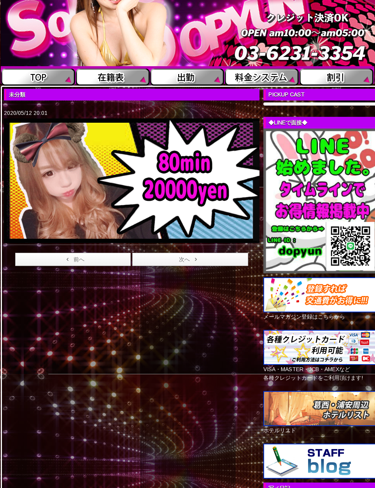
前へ (74, 259)
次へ (189, 259)
